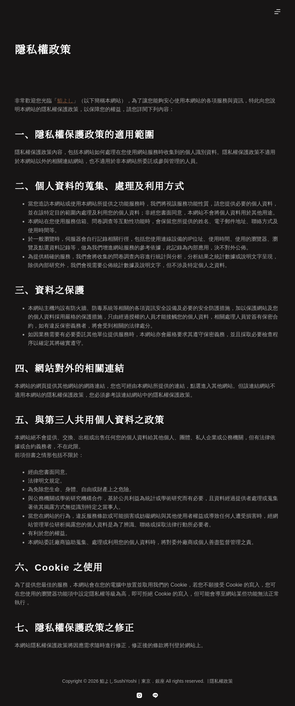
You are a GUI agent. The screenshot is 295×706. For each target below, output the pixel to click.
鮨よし (65, 100)
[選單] (277, 12)
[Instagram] (139, 695)
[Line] (155, 695)
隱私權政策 (221, 681)
